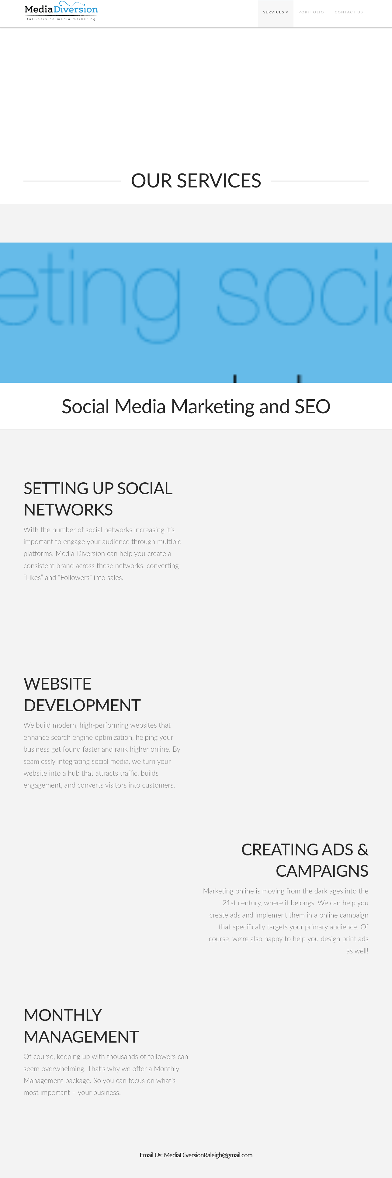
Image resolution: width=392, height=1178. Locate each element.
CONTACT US (349, 12)
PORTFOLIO (311, 12)
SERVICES (274, 12)
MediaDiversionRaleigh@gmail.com (208, 1155)
